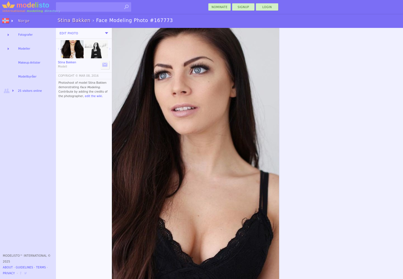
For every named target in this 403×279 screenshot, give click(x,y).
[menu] (106, 33)
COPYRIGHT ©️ (68, 75)
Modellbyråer (27, 76)
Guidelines (24, 267)
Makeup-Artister (29, 62)
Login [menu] (267, 7)
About (8, 267)
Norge (24, 21)
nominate (220, 7)
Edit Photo (69, 33)
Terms (41, 267)
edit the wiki (93, 96)
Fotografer (25, 34)
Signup (243, 7)
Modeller (24, 48)
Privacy (9, 273)
